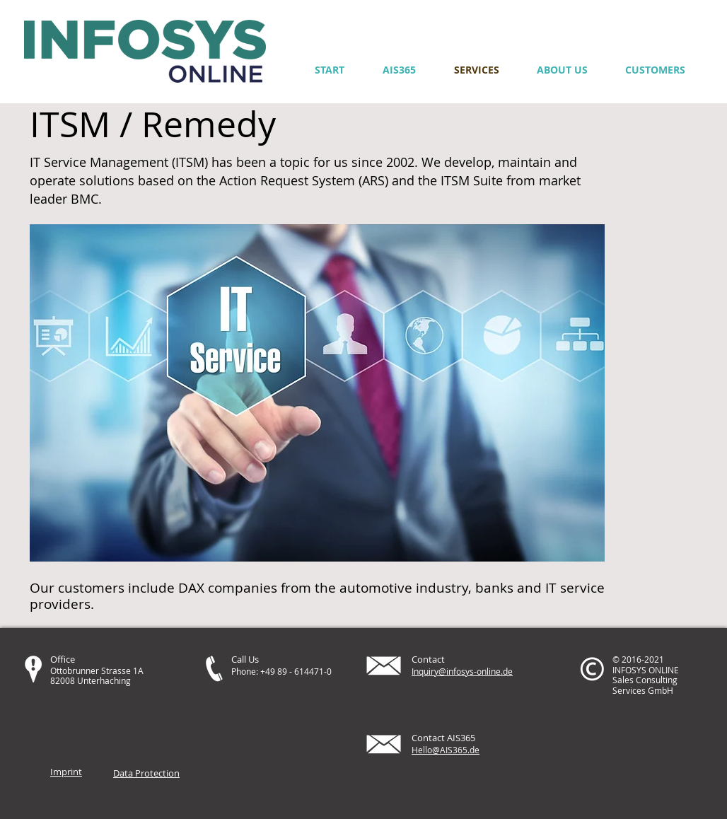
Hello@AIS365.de (445, 749)
